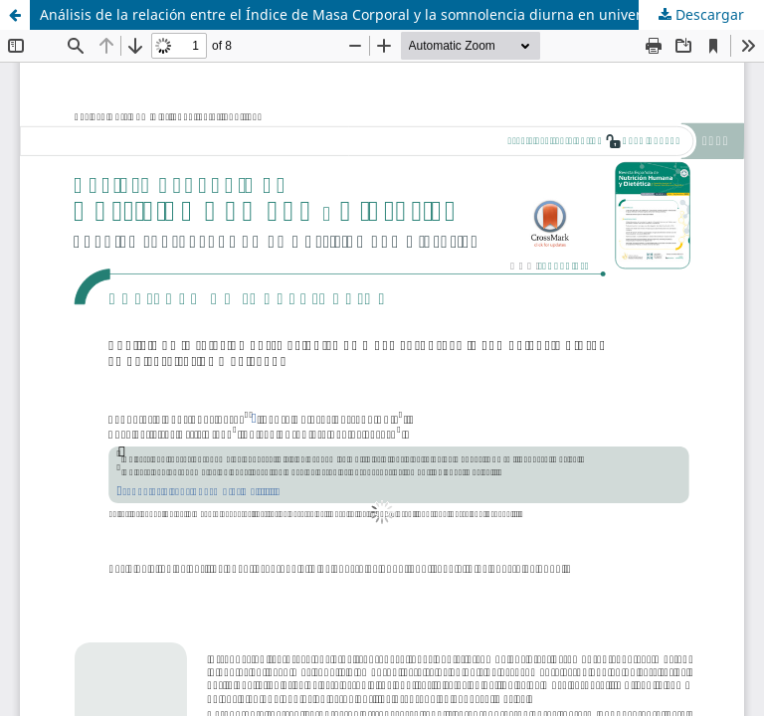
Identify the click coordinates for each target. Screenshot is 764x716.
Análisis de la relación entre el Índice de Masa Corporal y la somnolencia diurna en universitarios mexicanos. (402, 14)
